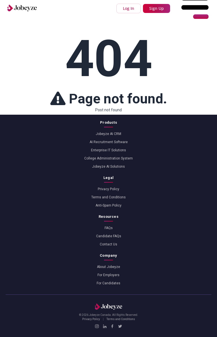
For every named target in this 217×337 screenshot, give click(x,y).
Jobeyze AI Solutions (108, 166)
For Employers (108, 275)
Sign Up (156, 8)
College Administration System (108, 158)
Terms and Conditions (108, 197)
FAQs (109, 228)
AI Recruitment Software (109, 142)
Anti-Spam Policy (108, 205)
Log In (128, 8)
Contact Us (108, 244)
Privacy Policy (108, 189)
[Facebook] (112, 326)
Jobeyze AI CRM (108, 134)
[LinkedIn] (105, 326)
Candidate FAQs (108, 236)
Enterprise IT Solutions (108, 150)
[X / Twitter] (120, 326)
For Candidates (108, 283)
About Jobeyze (108, 267)
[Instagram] (97, 326)
